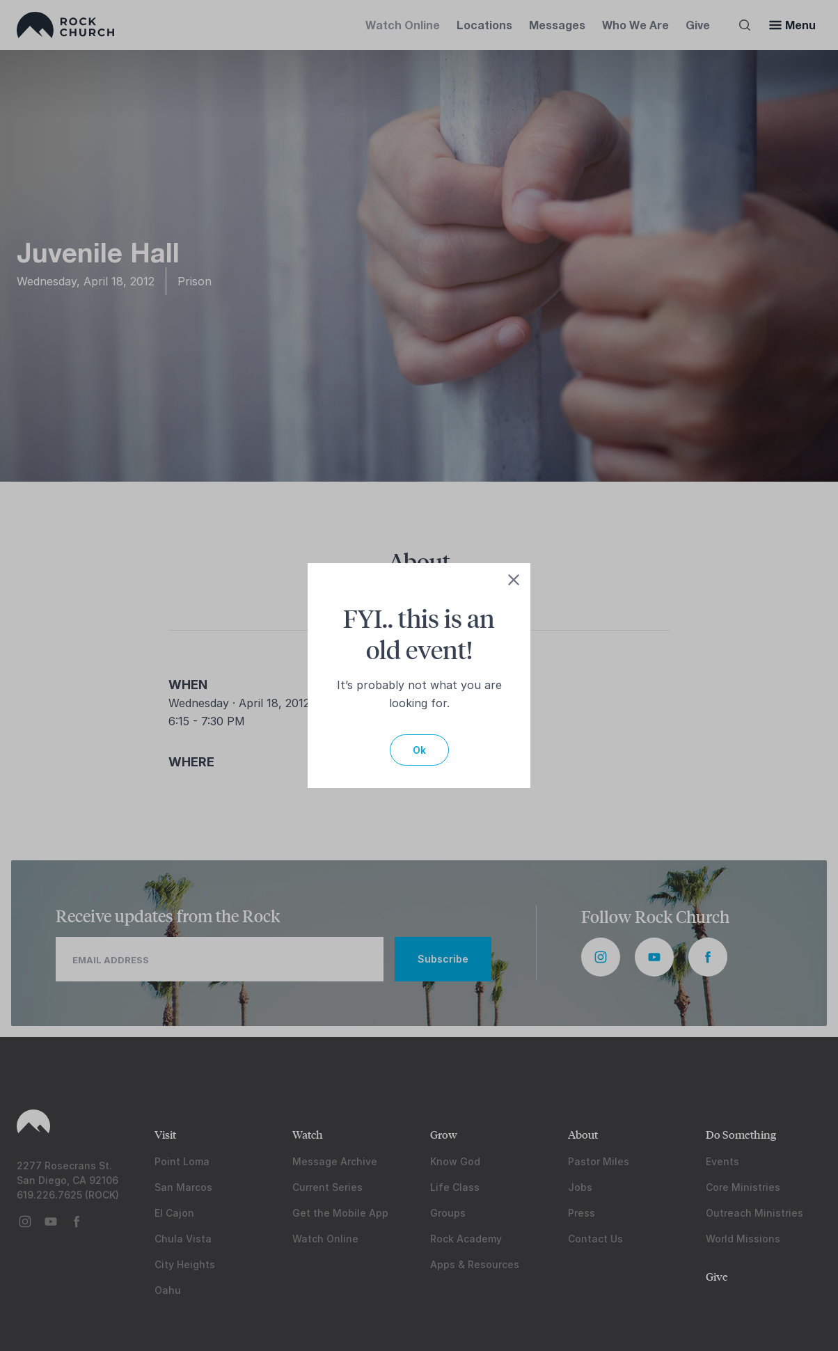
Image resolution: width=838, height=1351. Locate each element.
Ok (419, 750)
